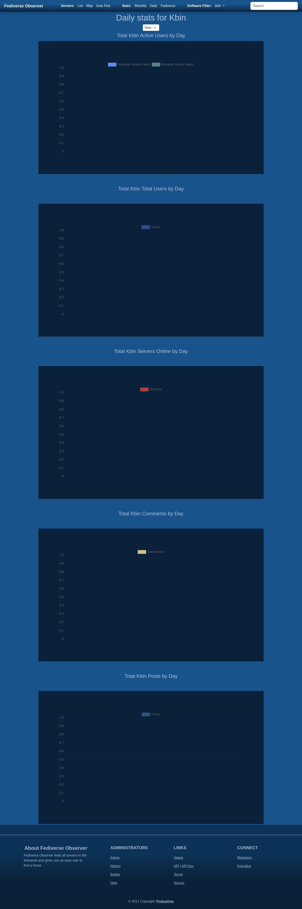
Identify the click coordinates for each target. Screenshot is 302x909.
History (115, 866)
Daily (153, 6)
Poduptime (165, 901)
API (176, 866)
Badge (115, 874)
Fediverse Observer (23, 6)
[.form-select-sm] (151, 27)
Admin (115, 857)
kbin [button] (218, 6)
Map (89, 6)
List (80, 6)
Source (179, 883)
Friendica (244, 866)
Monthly (140, 6)
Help (113, 883)
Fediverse (168, 6)
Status (178, 857)
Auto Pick (103, 6)
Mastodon (244, 857)
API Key (188, 866)
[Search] (274, 6)
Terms (178, 874)
